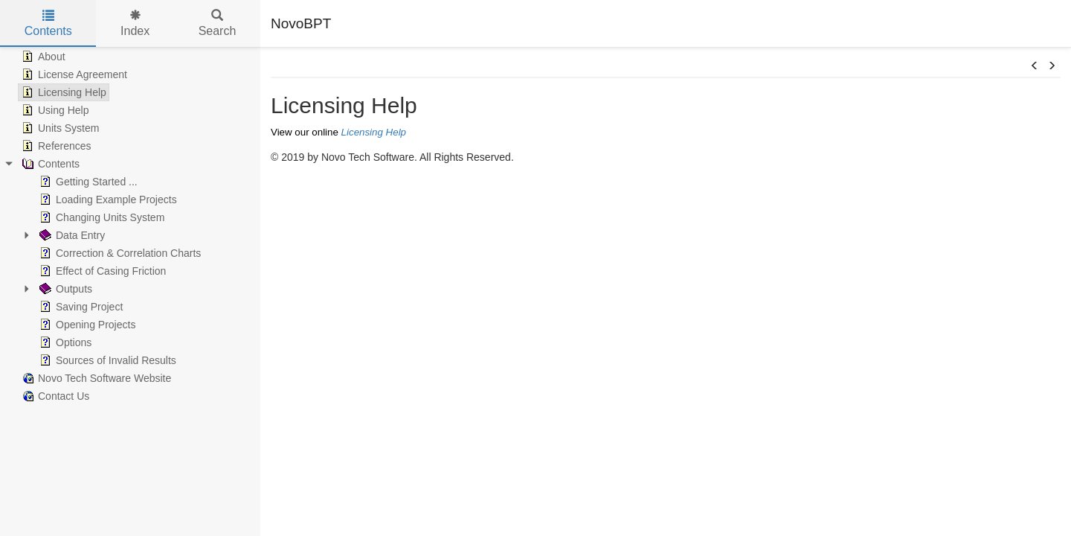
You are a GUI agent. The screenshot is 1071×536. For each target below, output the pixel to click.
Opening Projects (85, 325)
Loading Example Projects (106, 199)
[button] (1034, 66)
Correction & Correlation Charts (118, 253)
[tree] (130, 226)
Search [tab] (218, 23)
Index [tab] (134, 23)
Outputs (64, 289)
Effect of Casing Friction (101, 271)
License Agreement (73, 74)
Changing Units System (100, 217)
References (55, 146)
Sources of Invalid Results (106, 360)
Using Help (54, 110)
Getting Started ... (87, 182)
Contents (49, 164)
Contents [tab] (48, 23)
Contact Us (54, 396)
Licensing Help (62, 92)
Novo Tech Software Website (95, 378)
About (42, 57)
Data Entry (70, 235)
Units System (59, 128)
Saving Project (79, 307)
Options (63, 342)
